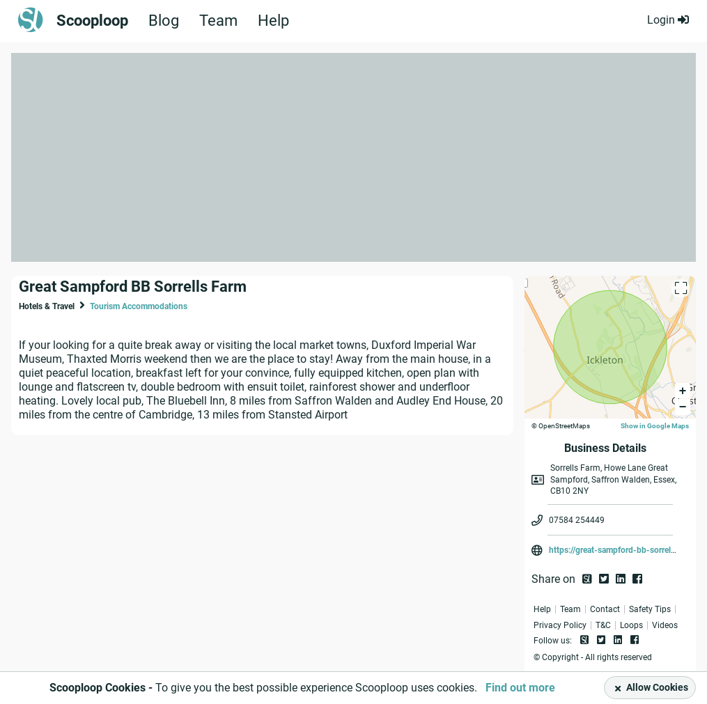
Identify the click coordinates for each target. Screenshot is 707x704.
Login (668, 19)
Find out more (520, 687)
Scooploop (92, 21)
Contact (605, 609)
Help (273, 21)
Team (218, 21)
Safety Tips (650, 609)
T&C (603, 625)
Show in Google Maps (655, 426)
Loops (631, 625)
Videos (665, 625)
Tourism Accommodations (138, 306)
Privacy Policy (560, 625)
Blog (163, 21)
